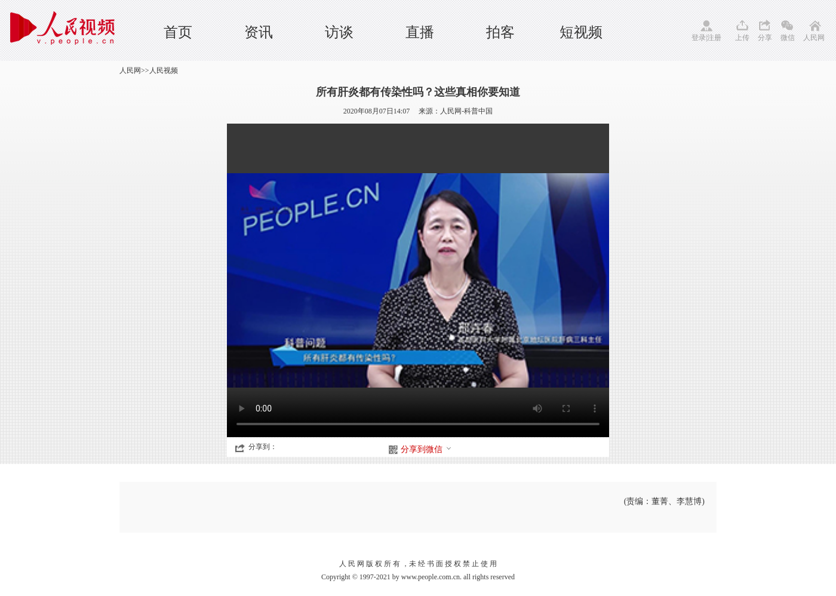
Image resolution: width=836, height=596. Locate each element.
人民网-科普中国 (466, 111)
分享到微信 (426, 449)
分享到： (262, 447)
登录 (698, 37)
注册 (714, 37)
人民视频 (163, 70)
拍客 (500, 32)
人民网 (814, 37)
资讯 (258, 32)
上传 (742, 37)
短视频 (581, 32)
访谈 (339, 32)
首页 (178, 32)
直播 (419, 32)
